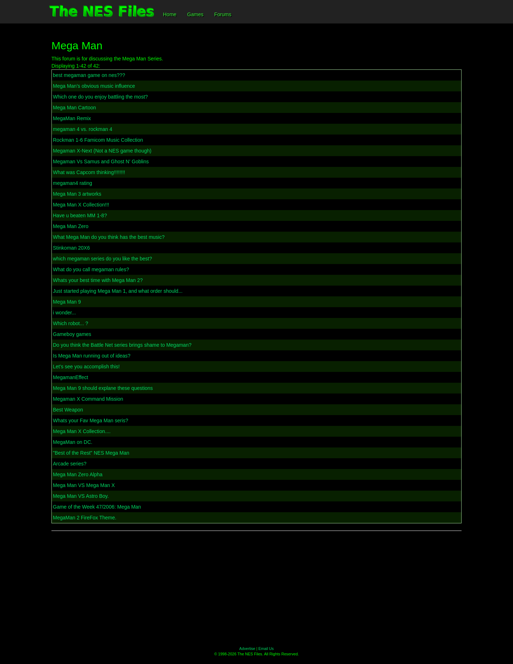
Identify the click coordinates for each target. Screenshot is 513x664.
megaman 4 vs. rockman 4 (82, 129)
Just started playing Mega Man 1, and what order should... (117, 291)
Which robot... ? (70, 323)
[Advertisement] (256, 588)
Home (169, 14)
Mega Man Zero (70, 226)
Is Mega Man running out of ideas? (92, 356)
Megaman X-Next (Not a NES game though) (102, 151)
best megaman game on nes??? (89, 75)
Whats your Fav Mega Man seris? (90, 420)
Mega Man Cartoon (74, 107)
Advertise (247, 648)
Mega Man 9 (67, 302)
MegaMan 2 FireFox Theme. (84, 517)
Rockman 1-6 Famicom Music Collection (98, 140)
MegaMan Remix (72, 118)
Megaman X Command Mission (88, 399)
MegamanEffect (70, 377)
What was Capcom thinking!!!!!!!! (89, 172)
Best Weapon (68, 410)
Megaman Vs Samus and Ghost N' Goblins (101, 161)
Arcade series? (69, 464)
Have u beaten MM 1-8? (80, 215)
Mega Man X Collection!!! (81, 205)
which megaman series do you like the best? (102, 258)
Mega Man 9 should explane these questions (103, 388)
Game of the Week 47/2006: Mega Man (97, 507)
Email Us (266, 648)
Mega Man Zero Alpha (78, 474)
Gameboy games (72, 334)
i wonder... (64, 312)
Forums (222, 14)
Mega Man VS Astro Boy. (81, 496)
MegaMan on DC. (72, 442)
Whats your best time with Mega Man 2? (98, 280)
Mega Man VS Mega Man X (84, 485)
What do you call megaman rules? (91, 269)
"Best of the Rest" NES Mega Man (91, 453)
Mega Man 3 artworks (77, 194)
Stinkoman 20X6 (71, 248)
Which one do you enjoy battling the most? (100, 97)
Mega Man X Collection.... (81, 431)
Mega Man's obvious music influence (94, 86)
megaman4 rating (72, 183)
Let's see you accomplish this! (86, 366)
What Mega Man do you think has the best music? (109, 237)
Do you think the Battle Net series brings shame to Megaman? (122, 345)
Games (195, 14)
